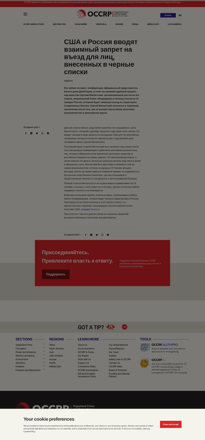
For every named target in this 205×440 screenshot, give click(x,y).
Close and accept (171, 424)
